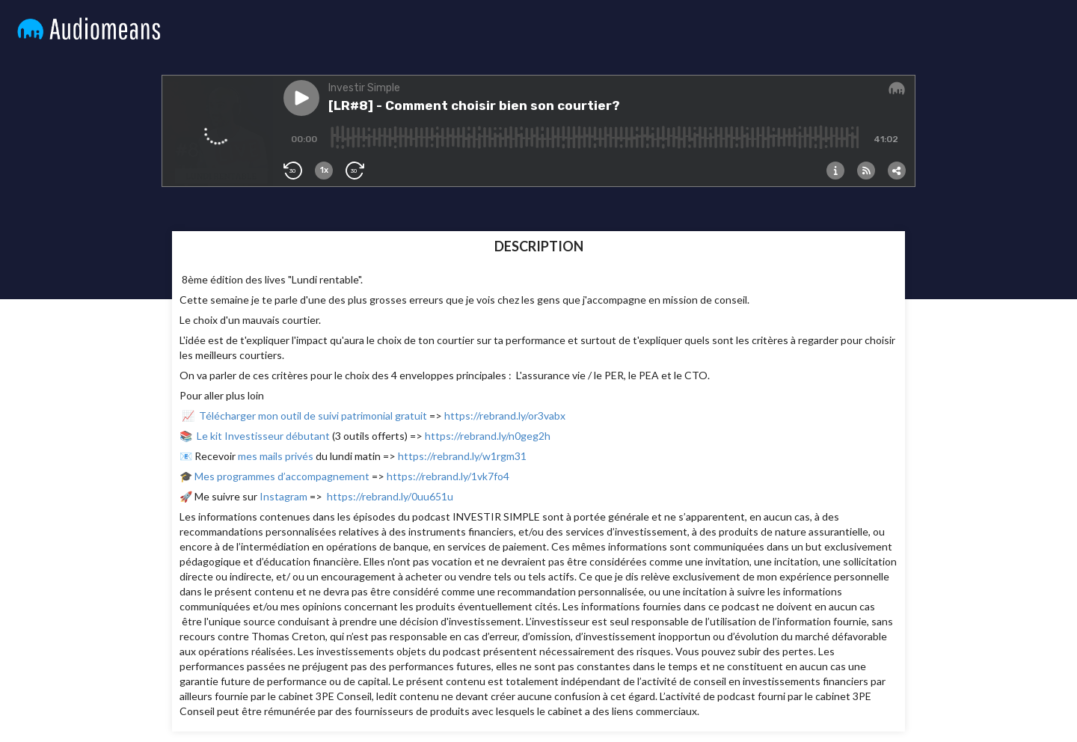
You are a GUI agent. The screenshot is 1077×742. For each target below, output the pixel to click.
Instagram (283, 496)
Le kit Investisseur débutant (264, 435)
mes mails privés (275, 456)
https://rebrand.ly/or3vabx (504, 415)
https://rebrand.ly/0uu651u (390, 496)
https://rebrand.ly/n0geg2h (487, 435)
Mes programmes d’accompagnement (283, 476)
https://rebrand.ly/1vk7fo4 (448, 476)
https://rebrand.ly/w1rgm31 (462, 456)
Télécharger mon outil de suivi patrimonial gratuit (313, 415)
